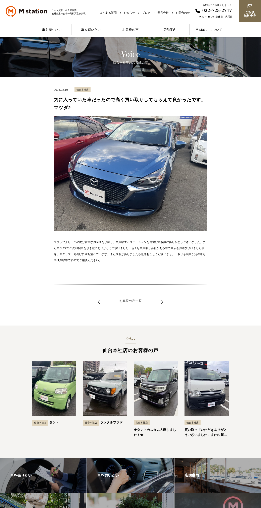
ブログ (146, 12)
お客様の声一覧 (130, 301)
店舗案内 (169, 29)
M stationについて (209, 29)
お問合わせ (183, 12)
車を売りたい (52, 29)
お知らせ (129, 12)
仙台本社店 (40, 422)
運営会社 (163, 12)
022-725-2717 (217, 10)
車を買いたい (91, 29)
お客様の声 (130, 29)
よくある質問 (108, 12)
